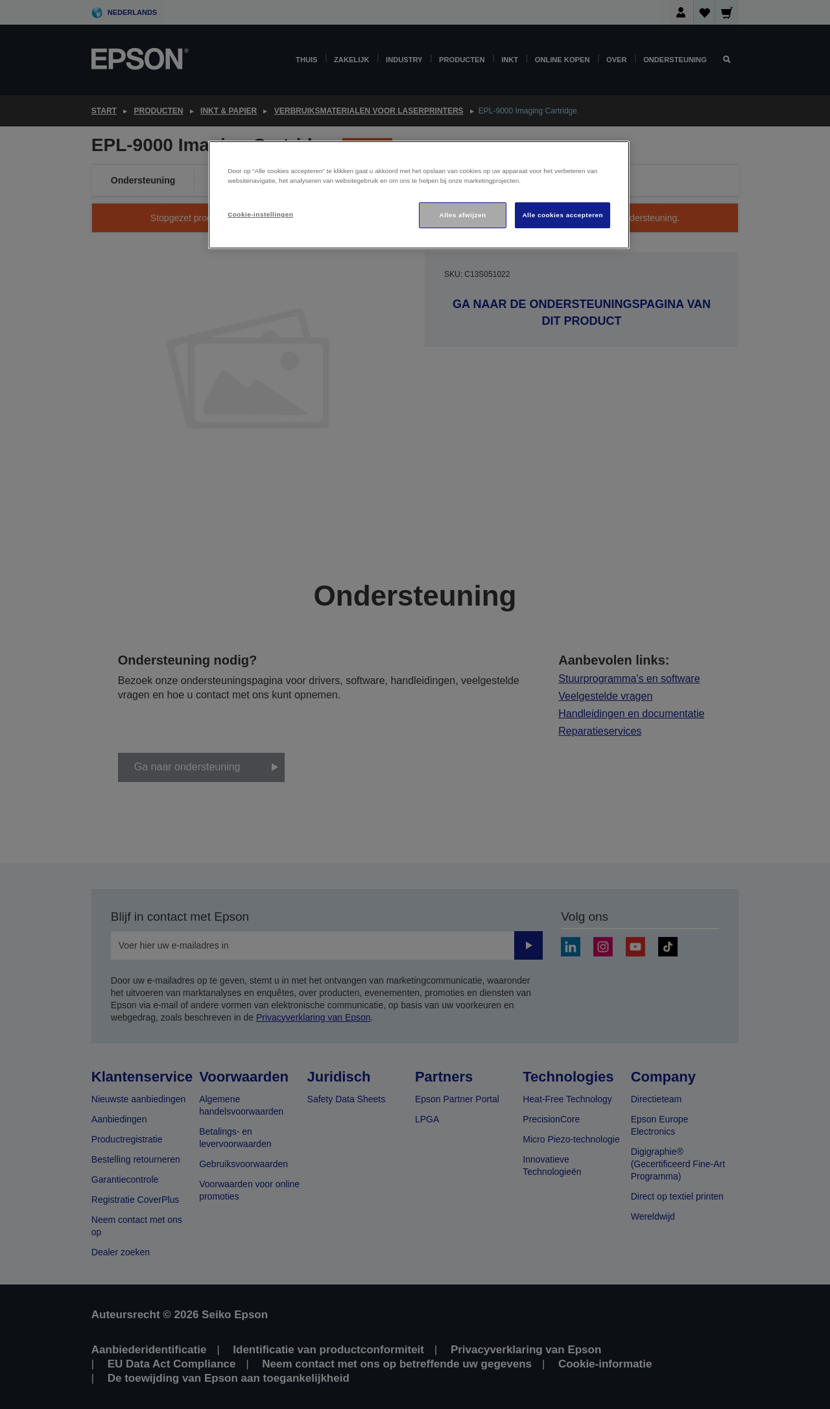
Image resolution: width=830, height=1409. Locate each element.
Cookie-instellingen (260, 214)
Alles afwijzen (463, 215)
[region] (419, 195)
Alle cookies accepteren (562, 215)
